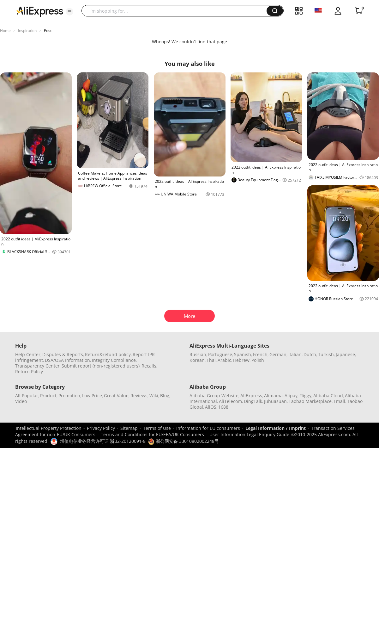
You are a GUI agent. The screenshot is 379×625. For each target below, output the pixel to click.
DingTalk (253, 401)
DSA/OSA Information (67, 360)
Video (21, 401)
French (260, 354)
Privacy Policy (101, 428)
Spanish (242, 354)
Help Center (27, 354)
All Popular (26, 396)
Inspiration (27, 30)
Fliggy (305, 396)
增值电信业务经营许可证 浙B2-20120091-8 (103, 441)
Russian (198, 354)
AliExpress (251, 396)
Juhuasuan (275, 401)
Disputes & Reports (62, 354)
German (277, 354)
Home (5, 30)
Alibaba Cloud (328, 396)
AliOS (210, 407)
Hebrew (241, 360)
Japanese (345, 354)
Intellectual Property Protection (48, 428)
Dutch (310, 354)
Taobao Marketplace (310, 401)
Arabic (224, 360)
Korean (197, 360)
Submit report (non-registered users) (101, 366)
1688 (223, 407)
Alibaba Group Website (214, 396)
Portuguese (220, 354)
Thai (211, 360)
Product (48, 396)
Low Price (92, 396)
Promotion (69, 396)
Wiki (153, 396)
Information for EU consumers (208, 428)
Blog (164, 396)
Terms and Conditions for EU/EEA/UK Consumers (152, 434)
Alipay (291, 396)
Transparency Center (37, 366)
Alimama (273, 396)
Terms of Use (157, 428)
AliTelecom (230, 401)
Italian (295, 354)
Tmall (339, 401)
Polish (257, 360)
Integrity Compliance (114, 360)
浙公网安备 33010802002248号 (183, 441)
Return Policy (29, 371)
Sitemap (129, 428)
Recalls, (149, 366)
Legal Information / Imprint (275, 428)
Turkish (326, 354)
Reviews (138, 396)
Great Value (116, 396)
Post (47, 30)
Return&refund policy (108, 354)
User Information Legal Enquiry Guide (249, 434)
